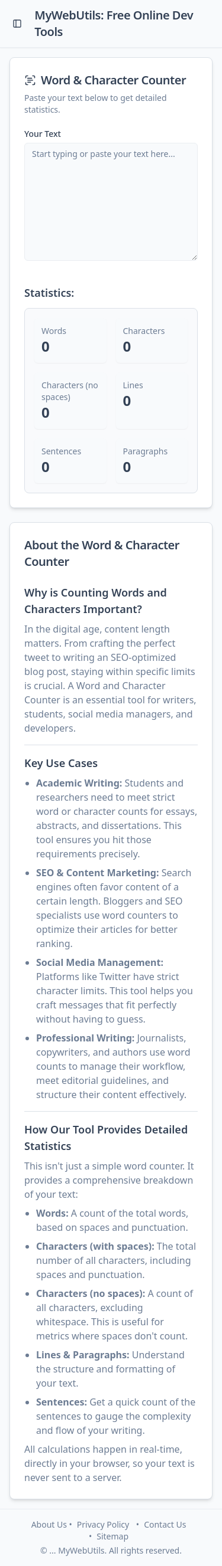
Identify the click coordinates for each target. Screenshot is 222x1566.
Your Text (42, 134)
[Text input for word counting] (111, 202)
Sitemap (112, 1536)
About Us (49, 1524)
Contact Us (165, 1524)
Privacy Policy (103, 1524)
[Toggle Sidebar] (17, 23)
